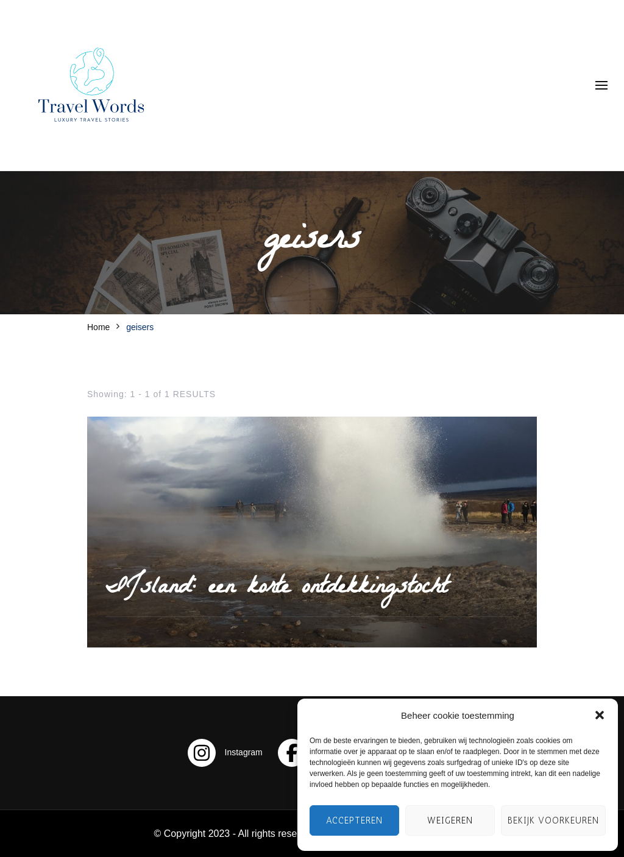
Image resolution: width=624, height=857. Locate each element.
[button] (600, 715)
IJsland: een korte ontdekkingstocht (276, 589)
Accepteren (354, 820)
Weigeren (450, 820)
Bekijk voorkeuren (553, 820)
